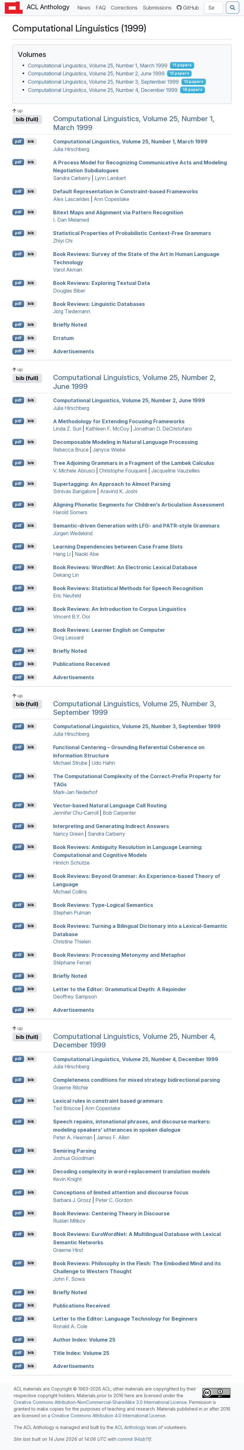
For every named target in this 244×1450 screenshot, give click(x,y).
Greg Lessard (68, 637)
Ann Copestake (111, 199)
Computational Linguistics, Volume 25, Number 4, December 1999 (103, 89)
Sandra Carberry (72, 178)
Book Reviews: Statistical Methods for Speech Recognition (128, 588)
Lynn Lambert (110, 178)
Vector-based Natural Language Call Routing (109, 805)
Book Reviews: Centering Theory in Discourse (111, 1213)
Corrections (125, 7)
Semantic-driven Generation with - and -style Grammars (136, 525)
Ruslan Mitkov (69, 1221)
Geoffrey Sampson (75, 996)
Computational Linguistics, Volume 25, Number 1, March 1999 (97, 65)
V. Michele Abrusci (74, 470)
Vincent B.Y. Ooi (71, 616)
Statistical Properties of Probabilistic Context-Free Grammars (132, 233)
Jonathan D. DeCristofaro (162, 428)
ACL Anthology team (136, 1427)
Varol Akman (67, 269)
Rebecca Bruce (71, 449)
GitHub (188, 7)
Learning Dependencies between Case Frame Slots (118, 546)
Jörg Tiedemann (71, 311)
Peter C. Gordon (113, 1200)
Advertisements (73, 351)
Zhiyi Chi (62, 241)
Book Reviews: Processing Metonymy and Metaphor (119, 955)
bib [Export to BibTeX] (31, 141)
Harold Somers (70, 512)
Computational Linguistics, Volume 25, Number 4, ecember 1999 (135, 1059)
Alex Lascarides (71, 199)
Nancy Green (68, 834)
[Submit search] (232, 8)
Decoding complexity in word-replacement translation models (131, 1171)
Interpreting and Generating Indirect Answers (111, 826)
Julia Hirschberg (71, 149)
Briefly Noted (70, 324)
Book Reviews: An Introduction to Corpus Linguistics (119, 609)
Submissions (158, 7)
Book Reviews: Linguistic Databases (99, 303)
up (17, 110)
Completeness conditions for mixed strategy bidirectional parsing (136, 1080)
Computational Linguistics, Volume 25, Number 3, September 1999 (103, 82)
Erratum (63, 338)
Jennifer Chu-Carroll (75, 813)
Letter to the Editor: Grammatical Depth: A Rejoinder (119, 989)
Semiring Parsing (74, 1150)
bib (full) (27, 119)
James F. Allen (113, 1137)
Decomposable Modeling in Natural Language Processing (125, 442)
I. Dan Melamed (71, 220)
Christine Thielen (72, 941)
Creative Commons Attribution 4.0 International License (108, 1415)
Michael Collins (70, 891)
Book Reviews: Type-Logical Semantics (103, 905)
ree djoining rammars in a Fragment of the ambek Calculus (133, 463)
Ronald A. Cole (70, 1326)
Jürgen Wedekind (72, 533)
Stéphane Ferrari (72, 962)
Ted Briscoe (67, 1108)
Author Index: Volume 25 (84, 1339)
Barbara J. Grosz (72, 1200)
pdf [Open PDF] (18, 141)
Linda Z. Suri (67, 428)
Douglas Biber (69, 290)
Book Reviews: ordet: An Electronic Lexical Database (125, 567)
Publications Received (81, 664)
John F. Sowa (69, 1279)
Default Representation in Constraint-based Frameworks (125, 191)
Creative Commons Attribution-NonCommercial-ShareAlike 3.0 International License (100, 1402)
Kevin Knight (67, 1179)
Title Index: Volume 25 (81, 1353)
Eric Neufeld (67, 595)
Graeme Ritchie (70, 1087)
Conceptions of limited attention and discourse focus (120, 1192)
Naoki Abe (87, 554)
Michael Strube (70, 763)
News (85, 7)
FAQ (102, 7)
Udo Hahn (103, 763)
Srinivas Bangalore (74, 491)
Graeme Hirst (68, 1250)
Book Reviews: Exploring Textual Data (101, 283)
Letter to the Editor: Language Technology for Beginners (125, 1318)
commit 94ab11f (134, 1439)
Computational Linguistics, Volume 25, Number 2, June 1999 (96, 73)
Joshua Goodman (73, 1158)
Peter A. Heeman (72, 1137)
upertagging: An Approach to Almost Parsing (111, 483)
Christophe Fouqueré (123, 470)
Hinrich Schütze (71, 863)
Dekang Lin (66, 575)
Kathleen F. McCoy (107, 428)
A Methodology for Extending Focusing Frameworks (119, 421)
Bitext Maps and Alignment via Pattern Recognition (118, 212)
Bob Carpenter (119, 813)
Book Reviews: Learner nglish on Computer (109, 630)
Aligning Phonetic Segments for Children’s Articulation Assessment (138, 504)
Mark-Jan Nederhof (75, 792)
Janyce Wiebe (109, 449)
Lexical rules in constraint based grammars (108, 1100)
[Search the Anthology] (213, 8)
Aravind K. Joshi (118, 491)
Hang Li (62, 554)
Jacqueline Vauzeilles (175, 470)
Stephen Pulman (72, 912)
